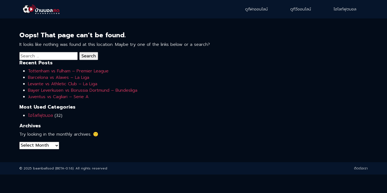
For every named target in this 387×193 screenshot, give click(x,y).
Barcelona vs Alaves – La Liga (58, 77)
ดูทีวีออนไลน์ (300, 9)
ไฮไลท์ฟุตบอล (345, 9)
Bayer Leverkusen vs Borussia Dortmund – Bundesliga (82, 90)
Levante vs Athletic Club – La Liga (62, 84)
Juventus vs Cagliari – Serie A (58, 97)
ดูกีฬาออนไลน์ (256, 9)
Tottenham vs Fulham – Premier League (68, 71)
